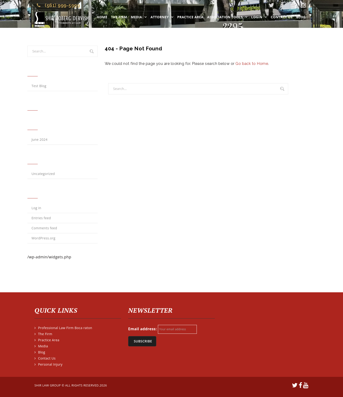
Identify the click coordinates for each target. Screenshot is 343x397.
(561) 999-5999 (62, 5)
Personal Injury (50, 364)
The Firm (119, 17)
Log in (36, 208)
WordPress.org (43, 238)
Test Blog (38, 86)
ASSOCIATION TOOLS (225, 17)
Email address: (142, 328)
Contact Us (281, 17)
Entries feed (41, 218)
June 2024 (39, 139)
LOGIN (256, 17)
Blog (301, 17)
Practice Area (190, 17)
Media (136, 17)
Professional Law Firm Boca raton (65, 328)
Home (102, 17)
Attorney (160, 17)
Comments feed (44, 228)
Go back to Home (251, 63)
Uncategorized (43, 173)
